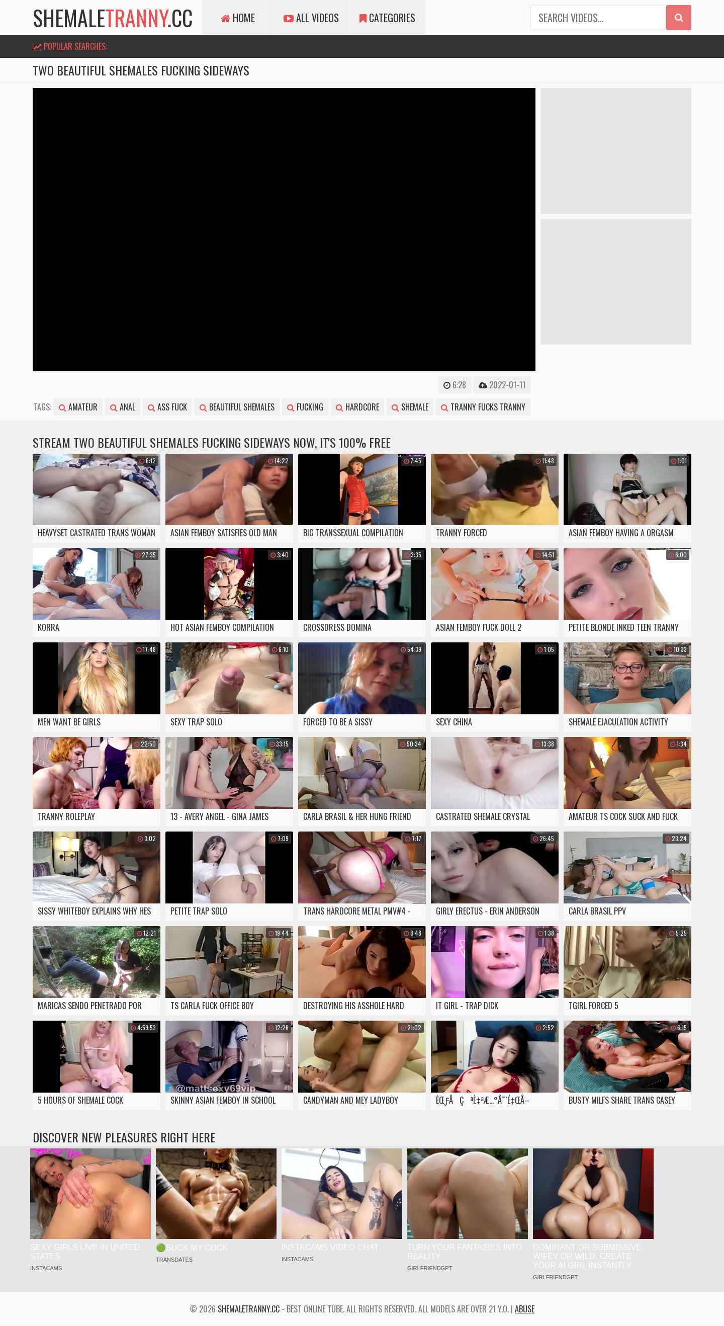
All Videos (311, 17)
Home (238, 17)
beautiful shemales (237, 407)
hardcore (357, 407)
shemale (410, 407)
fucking (305, 407)
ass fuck (167, 407)
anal (122, 407)
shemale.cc (113, 17)
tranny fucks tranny (483, 407)
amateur (78, 407)
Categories (387, 17)
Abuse (524, 1309)
